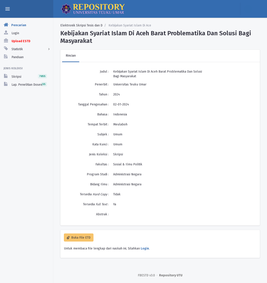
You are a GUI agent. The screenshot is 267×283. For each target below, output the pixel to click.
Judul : (104, 71)
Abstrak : (102, 214)
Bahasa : (103, 114)
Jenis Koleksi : (99, 154)
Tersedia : (94, 194)
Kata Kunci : (100, 144)
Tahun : (104, 94)
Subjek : (103, 134)
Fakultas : (102, 164)
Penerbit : (102, 84)
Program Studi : (98, 174)
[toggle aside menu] (8, 9)
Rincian (71, 55)
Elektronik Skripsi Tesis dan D (81, 25)
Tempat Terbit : (98, 124)
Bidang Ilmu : (99, 184)
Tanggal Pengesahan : (93, 104)
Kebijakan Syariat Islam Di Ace (129, 25)
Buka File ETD (79, 237)
